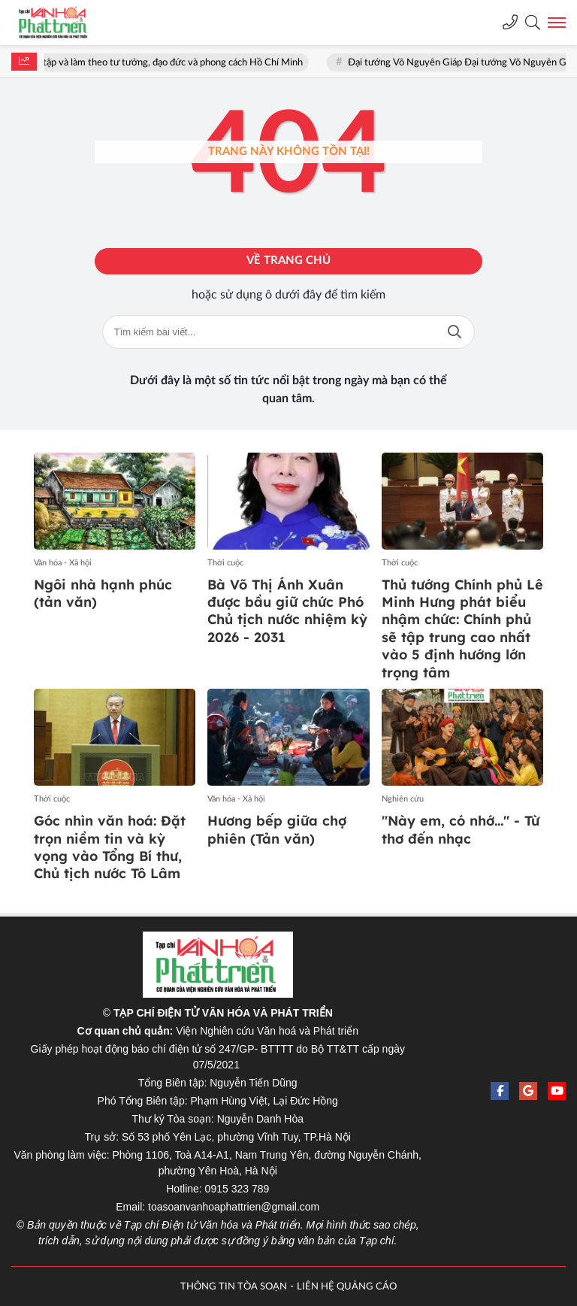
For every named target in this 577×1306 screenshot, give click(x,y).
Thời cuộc (225, 563)
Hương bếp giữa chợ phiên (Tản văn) (276, 829)
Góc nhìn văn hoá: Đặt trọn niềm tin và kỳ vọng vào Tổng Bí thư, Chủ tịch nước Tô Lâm (110, 847)
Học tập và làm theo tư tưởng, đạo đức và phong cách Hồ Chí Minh (167, 63)
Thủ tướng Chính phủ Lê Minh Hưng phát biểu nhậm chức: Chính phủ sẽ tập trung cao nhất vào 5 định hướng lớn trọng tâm (462, 628)
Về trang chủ (288, 260)
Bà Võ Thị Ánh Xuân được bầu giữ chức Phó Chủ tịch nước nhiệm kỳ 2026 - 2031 (287, 611)
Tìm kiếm (454, 332)
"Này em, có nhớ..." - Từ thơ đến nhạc (460, 829)
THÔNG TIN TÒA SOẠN (233, 1287)
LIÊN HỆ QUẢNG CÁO (347, 1287)
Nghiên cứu (403, 799)
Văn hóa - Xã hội (63, 563)
